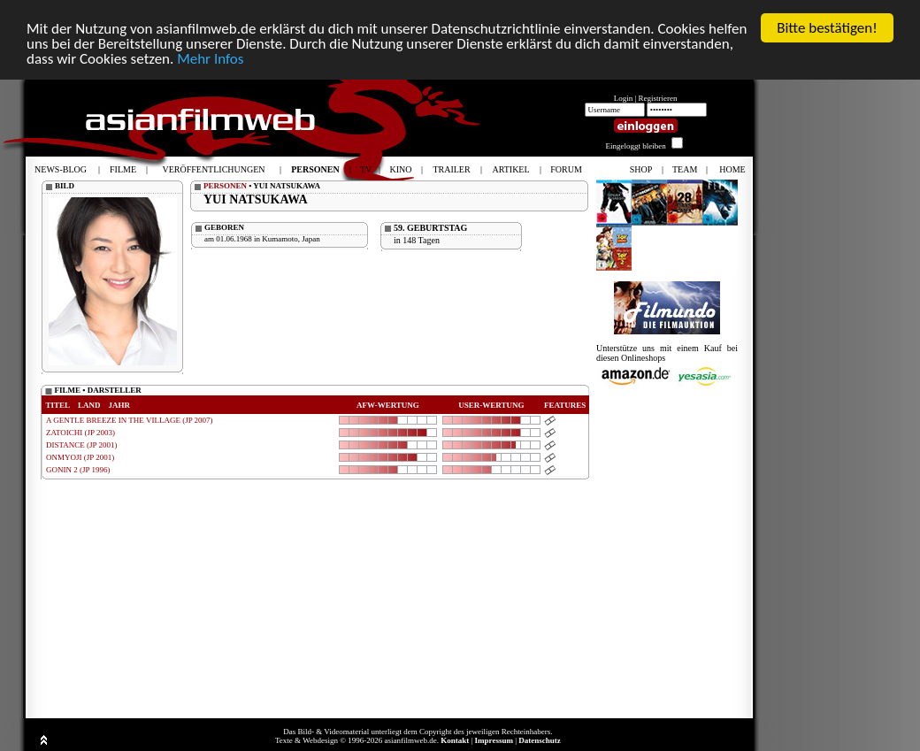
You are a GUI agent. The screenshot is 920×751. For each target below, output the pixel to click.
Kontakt (455, 740)
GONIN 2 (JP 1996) (78, 469)
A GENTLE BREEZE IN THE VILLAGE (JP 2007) (129, 420)
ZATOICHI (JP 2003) (80, 432)
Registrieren (658, 98)
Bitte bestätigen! (827, 28)
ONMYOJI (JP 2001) (80, 457)
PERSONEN (225, 185)
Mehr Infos (210, 58)
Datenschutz (539, 740)
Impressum (494, 740)
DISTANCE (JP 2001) (81, 445)
